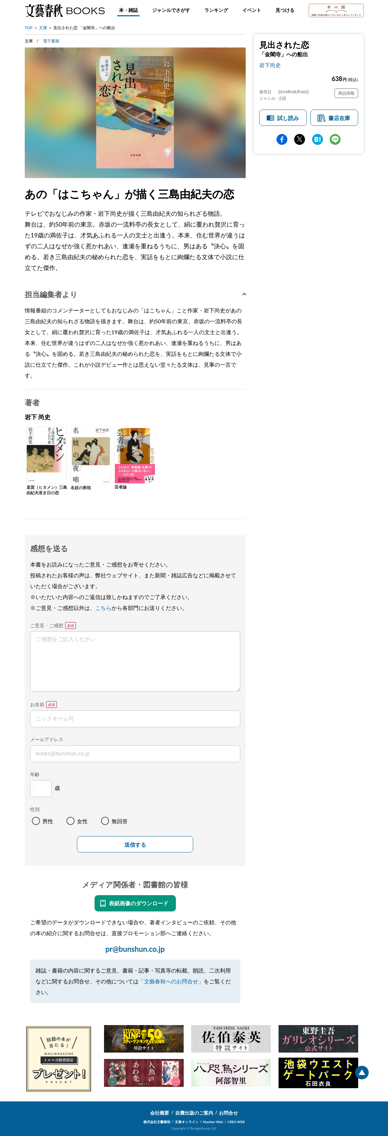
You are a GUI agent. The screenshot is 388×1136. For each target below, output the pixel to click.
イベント (251, 10)
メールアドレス (46, 739)
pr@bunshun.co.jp (135, 949)
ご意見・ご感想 (46, 625)
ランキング (216, 10)
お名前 (37, 704)
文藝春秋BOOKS (65, 10)
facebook (282, 139)
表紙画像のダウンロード (138, 903)
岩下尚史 (270, 65)
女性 (82, 821)
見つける (284, 10)
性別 (35, 809)
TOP (29, 27)
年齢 (35, 774)
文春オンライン (187, 1122)
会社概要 (159, 1113)
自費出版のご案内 (194, 1113)
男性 (47, 821)
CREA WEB (236, 1122)
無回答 (119, 821)
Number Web (213, 1122)
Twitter (299, 139)
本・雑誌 (128, 10)
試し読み (288, 118)
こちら (103, 607)
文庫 (43, 27)
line (335, 139)
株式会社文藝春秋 (156, 1122)
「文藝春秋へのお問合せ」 (171, 981)
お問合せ (228, 1113)
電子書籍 (51, 40)
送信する (135, 845)
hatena (317, 139)
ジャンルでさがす (171, 10)
